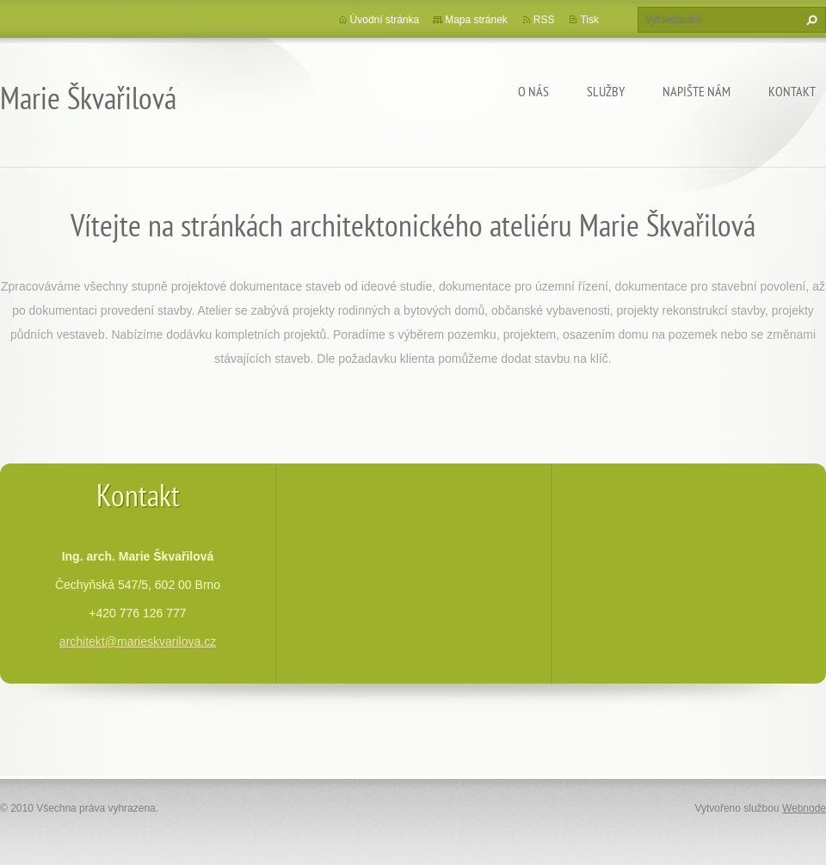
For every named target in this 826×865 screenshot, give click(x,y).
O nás (533, 91)
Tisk (589, 20)
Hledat (810, 20)
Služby (606, 91)
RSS (544, 20)
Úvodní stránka (385, 20)
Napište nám (696, 91)
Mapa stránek (476, 20)
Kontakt (792, 91)
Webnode (804, 808)
